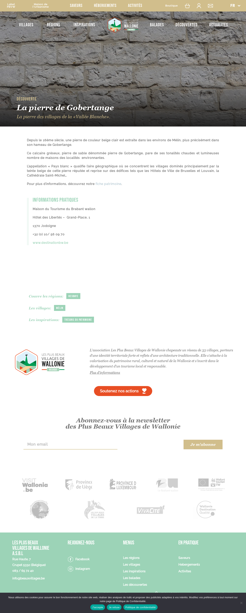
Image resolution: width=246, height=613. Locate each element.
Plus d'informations (105, 373)
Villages (26, 25)
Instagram (82, 569)
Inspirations (84, 25)
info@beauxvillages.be (28, 578)
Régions (53, 25)
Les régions (131, 558)
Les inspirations (134, 571)
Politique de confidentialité (140, 607)
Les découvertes (135, 585)
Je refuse (114, 607)
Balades (157, 25)
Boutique (171, 5)
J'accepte (97, 607)
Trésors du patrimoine (78, 320)
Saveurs (76, 5)
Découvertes (186, 25)
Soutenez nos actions (119, 391)
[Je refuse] (241, 603)
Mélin (59, 308)
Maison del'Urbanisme (40, 5)
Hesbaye (73, 296)
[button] (235, 6)
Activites (184, 571)
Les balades (131, 578)
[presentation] (150, 444)
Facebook (82, 559)
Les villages (131, 564)
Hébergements (105, 5)
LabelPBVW (11, 5)
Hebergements (189, 564)
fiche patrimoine (108, 184)
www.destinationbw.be (50, 243)
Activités (135, 5)
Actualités (218, 25)
